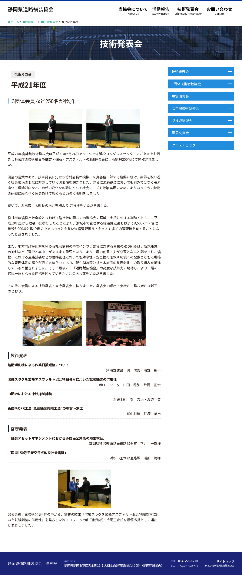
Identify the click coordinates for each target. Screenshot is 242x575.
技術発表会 (188, 9)
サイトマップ (225, 561)
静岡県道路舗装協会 (31, 9)
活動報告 (160, 9)
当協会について (133, 9)
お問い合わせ (219, 9)
